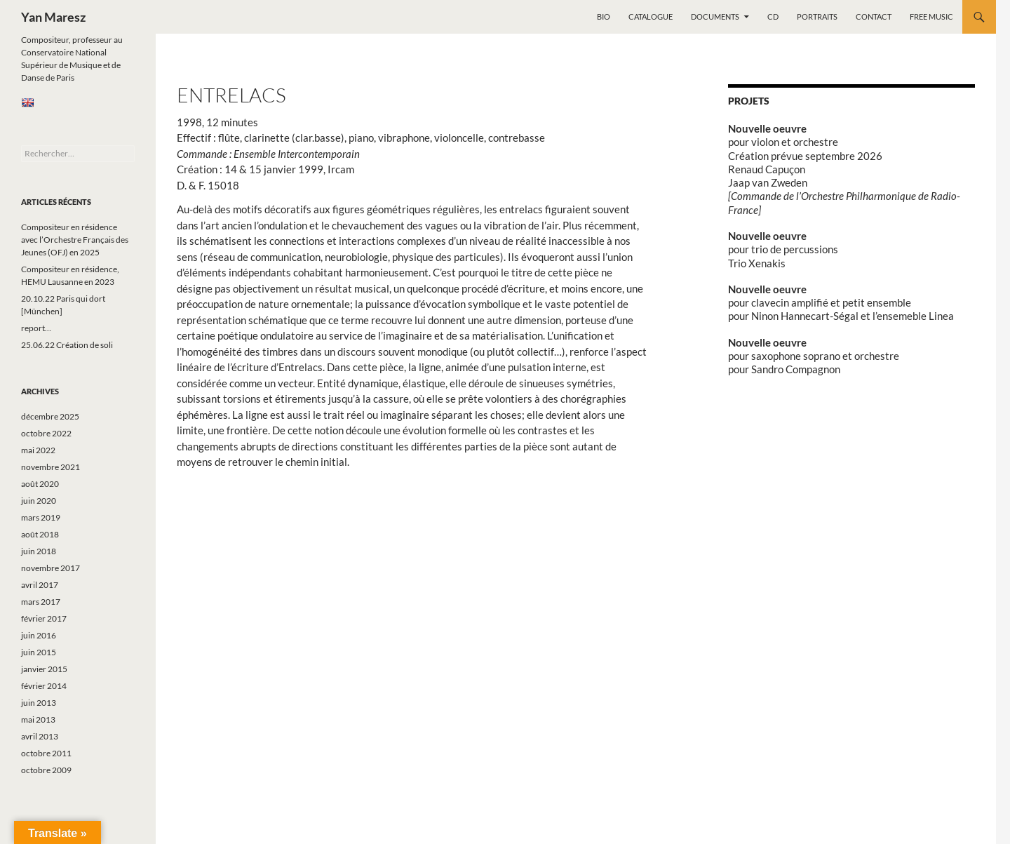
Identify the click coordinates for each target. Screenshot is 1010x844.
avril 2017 (39, 585)
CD (773, 16)
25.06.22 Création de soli (67, 345)
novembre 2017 (50, 568)
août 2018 (40, 534)
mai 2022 (38, 450)
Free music (931, 16)
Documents (715, 16)
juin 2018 (38, 551)
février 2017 (44, 618)
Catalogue (650, 16)
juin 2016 (38, 635)
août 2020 (40, 483)
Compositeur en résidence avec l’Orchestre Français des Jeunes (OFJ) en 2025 (74, 239)
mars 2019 (40, 517)
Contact (873, 16)
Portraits (817, 16)
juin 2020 (38, 500)
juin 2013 (38, 702)
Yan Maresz (53, 17)
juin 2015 (38, 652)
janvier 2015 (44, 669)
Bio (603, 16)
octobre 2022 (46, 433)
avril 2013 (39, 736)
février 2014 (44, 686)
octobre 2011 (46, 753)
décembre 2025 (50, 416)
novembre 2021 (50, 467)
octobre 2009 (46, 770)
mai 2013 (38, 719)
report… (36, 328)
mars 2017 (40, 601)
